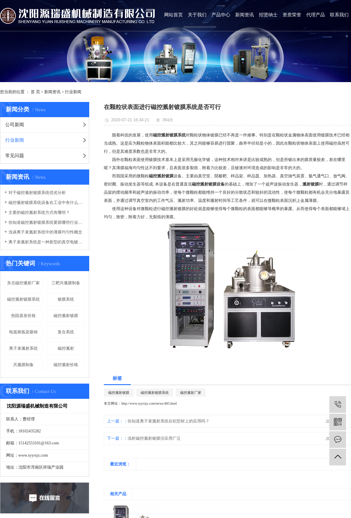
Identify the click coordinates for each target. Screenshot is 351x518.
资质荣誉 (292, 14)
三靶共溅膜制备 (65, 283)
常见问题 (14, 155)
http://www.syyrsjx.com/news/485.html (149, 403)
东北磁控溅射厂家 (23, 283)
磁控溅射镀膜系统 (23, 299)
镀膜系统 (66, 299)
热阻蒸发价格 (23, 315)
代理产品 (315, 14)
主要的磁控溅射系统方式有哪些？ (39, 212)
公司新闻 (14, 124)
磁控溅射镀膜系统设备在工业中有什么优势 (46, 202)
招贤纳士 (268, 14)
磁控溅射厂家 (190, 393)
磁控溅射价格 (66, 365)
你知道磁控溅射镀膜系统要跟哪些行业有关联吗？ (46, 222)
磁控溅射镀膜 (66, 315)
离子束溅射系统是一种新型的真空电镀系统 (46, 242)
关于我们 (197, 14)
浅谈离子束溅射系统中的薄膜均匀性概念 (45, 232)
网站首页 (173, 14)
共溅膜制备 (23, 365)
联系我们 (339, 14)
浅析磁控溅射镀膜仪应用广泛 (154, 438)
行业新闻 (73, 92)
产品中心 (220, 14)
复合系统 (66, 332)
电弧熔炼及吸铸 (23, 332)
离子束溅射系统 (23, 348)
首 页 (35, 92)
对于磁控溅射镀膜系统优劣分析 (37, 192)
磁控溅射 (66, 348)
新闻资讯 (244, 14)
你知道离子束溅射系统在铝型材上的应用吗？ (168, 421)
